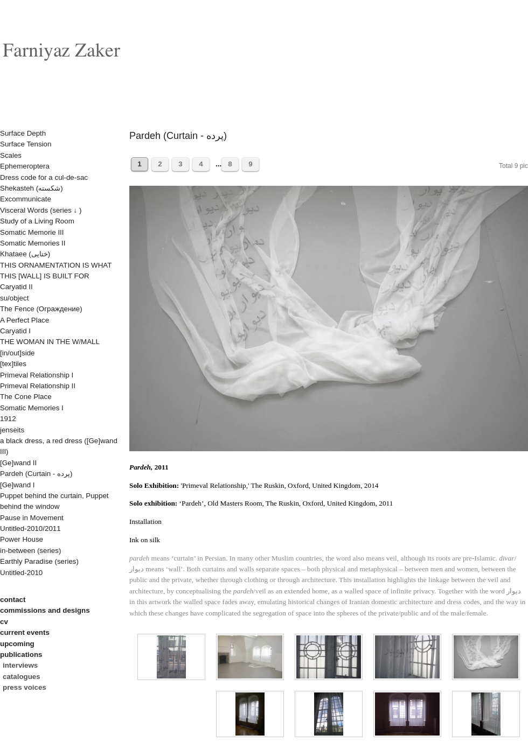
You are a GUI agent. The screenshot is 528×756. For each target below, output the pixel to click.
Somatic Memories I (32, 408)
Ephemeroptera (25, 166)
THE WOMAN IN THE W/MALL (50, 342)
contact (12, 600)
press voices (24, 687)
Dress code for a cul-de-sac (44, 177)
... (218, 164)
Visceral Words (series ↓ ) (40, 210)
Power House (21, 539)
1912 (8, 419)
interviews (20, 665)
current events (25, 632)
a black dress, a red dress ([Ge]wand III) (58, 446)
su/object (14, 298)
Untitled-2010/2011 (30, 528)
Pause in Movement (32, 518)
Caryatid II (16, 287)
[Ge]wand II (18, 463)
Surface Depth (23, 133)
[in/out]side (17, 353)
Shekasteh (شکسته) (31, 188)
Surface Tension (25, 144)
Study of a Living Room (37, 221)
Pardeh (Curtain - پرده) (36, 474)
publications (21, 654)
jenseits (12, 430)
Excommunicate (25, 199)
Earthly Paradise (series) (39, 561)
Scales (11, 155)
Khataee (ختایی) (25, 254)
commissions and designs (45, 610)
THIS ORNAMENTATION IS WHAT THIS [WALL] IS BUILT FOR (56, 270)
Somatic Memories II (32, 243)
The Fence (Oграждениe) (41, 309)
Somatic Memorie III (32, 232)
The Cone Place (26, 397)
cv (4, 622)
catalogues (21, 677)
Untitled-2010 (21, 573)
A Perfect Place (24, 320)
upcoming (17, 644)
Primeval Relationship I (36, 375)
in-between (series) (30, 551)
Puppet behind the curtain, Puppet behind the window (54, 501)
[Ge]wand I (17, 485)
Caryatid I (15, 331)
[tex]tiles (13, 364)
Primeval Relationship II (37, 386)
